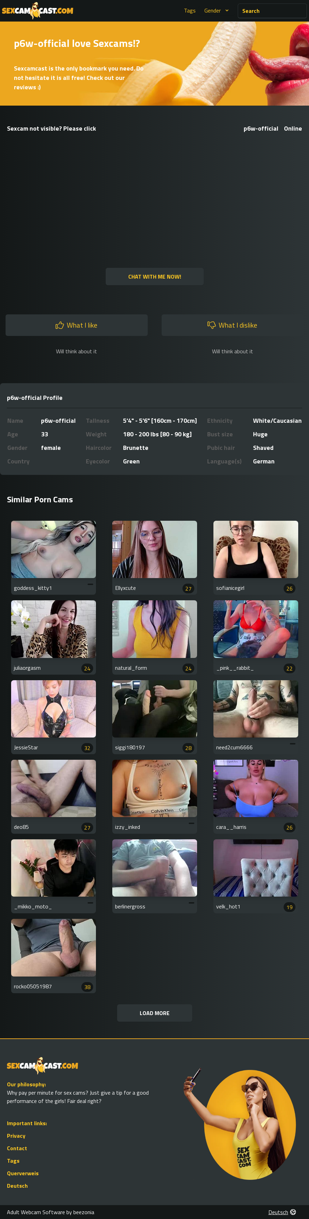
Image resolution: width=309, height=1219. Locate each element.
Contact (17, 1148)
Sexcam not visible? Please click (51, 128)
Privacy (16, 1135)
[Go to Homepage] (37, 10)
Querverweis (23, 1173)
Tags (190, 10)
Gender (217, 10)
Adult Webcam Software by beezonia (50, 1212)
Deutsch (17, 1185)
